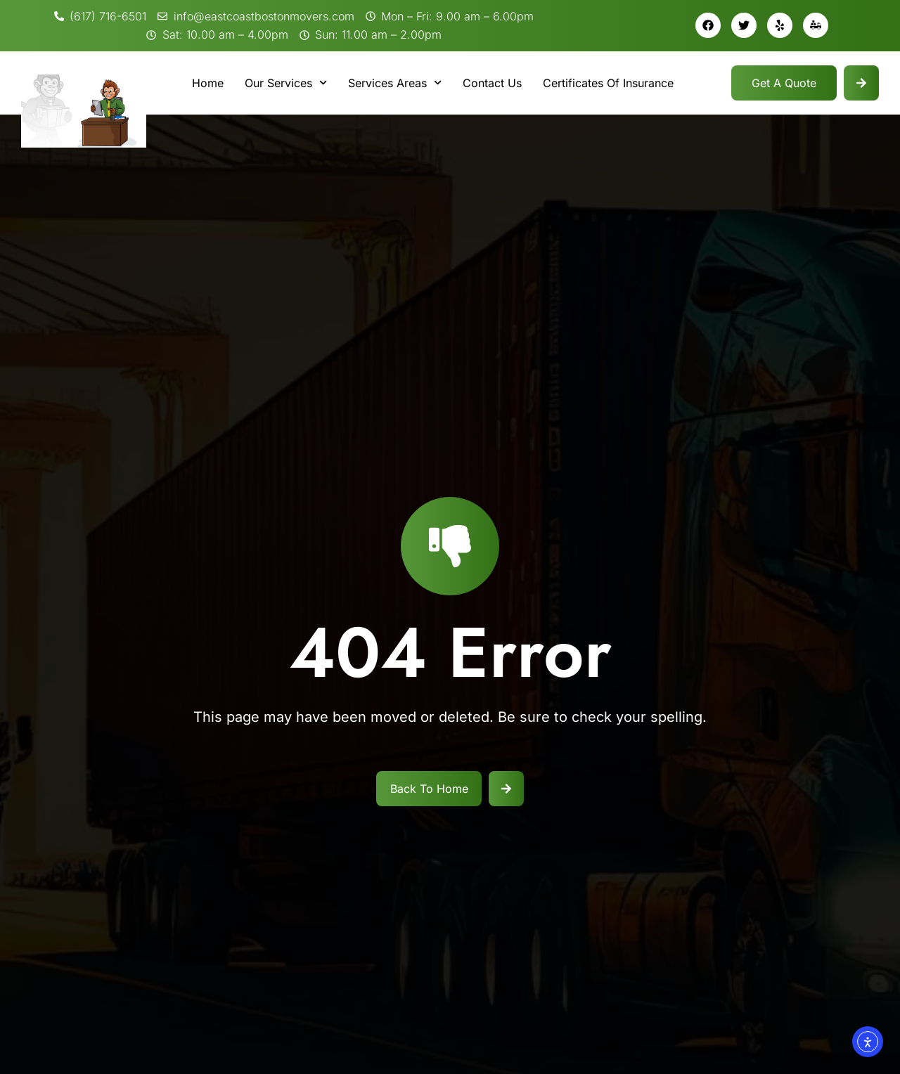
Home (208, 83)
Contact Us (492, 83)
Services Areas (395, 82)
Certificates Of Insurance (608, 83)
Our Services (286, 82)
